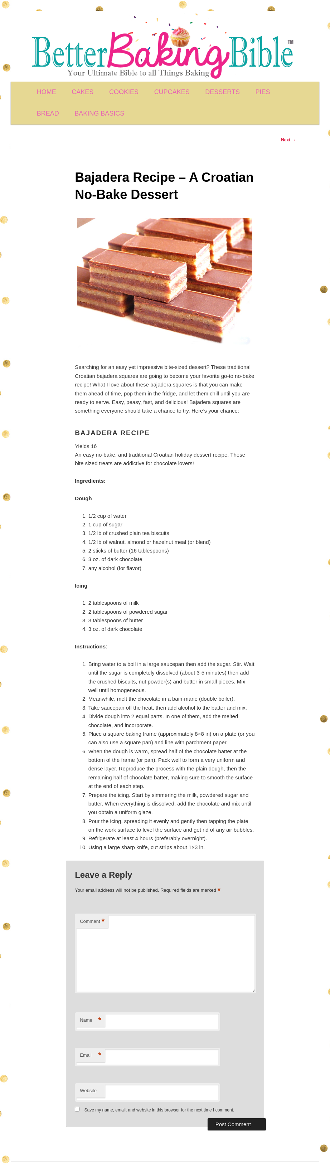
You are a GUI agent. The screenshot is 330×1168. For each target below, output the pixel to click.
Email (90, 1055)
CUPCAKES (172, 92)
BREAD (48, 113)
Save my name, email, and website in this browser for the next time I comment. (159, 1110)
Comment (92, 921)
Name (90, 1020)
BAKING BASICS (99, 113)
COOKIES (124, 92)
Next (288, 139)
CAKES (82, 92)
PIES (263, 92)
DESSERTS (222, 92)
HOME (46, 92)
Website (88, 1090)
